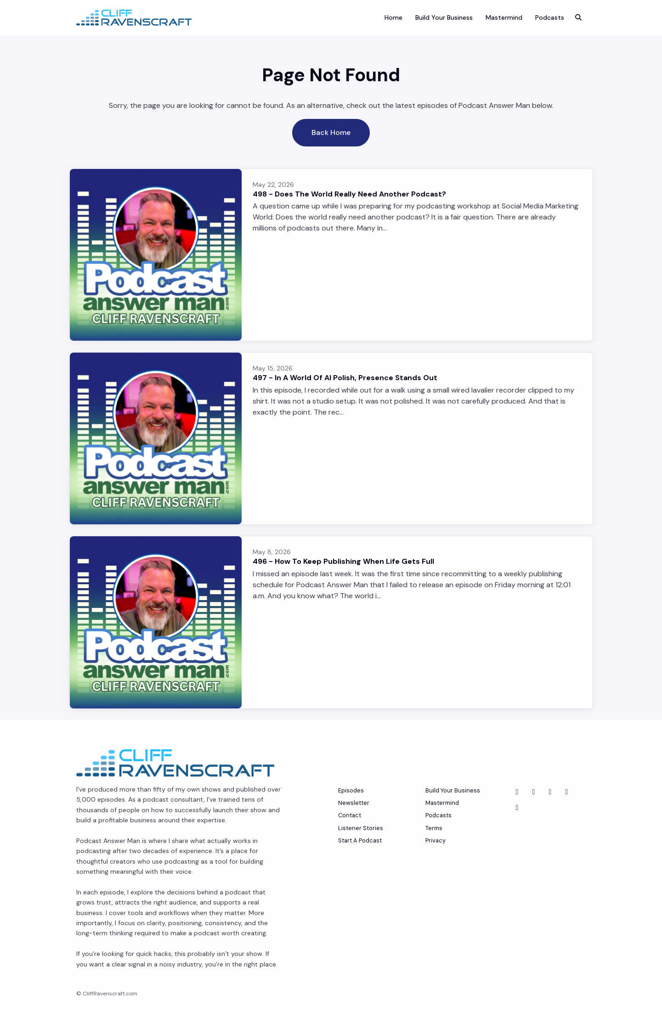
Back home (331, 132)
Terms (433, 828)
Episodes (351, 790)
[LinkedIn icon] (533, 792)
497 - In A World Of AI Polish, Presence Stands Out (345, 377)
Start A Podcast (360, 840)
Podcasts (549, 17)
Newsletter (353, 803)
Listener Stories (360, 828)
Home (393, 17)
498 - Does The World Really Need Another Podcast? (349, 194)
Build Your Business (444, 17)
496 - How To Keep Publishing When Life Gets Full (343, 561)
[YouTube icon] (517, 792)
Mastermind (504, 17)
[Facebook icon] (550, 792)
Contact (349, 815)
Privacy (435, 840)
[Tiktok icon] (566, 792)
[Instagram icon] (517, 807)
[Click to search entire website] (578, 17)
